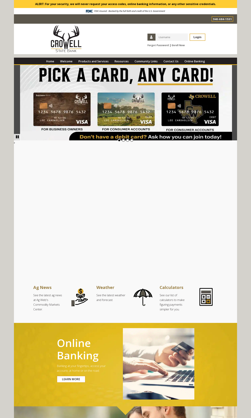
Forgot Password (158, 45)
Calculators (171, 287)
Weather (105, 287)
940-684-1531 (222, 19)
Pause (18, 137)
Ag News (42, 287)
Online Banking (194, 61)
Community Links (146, 61)
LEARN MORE (71, 379)
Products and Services (93, 61)
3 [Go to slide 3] (128, 140)
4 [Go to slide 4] (132, 140)
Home (50, 61)
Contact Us (170, 61)
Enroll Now (178, 45)
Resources (122, 61)
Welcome (66, 61)
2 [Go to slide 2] (123, 140)
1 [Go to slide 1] (119, 140)
